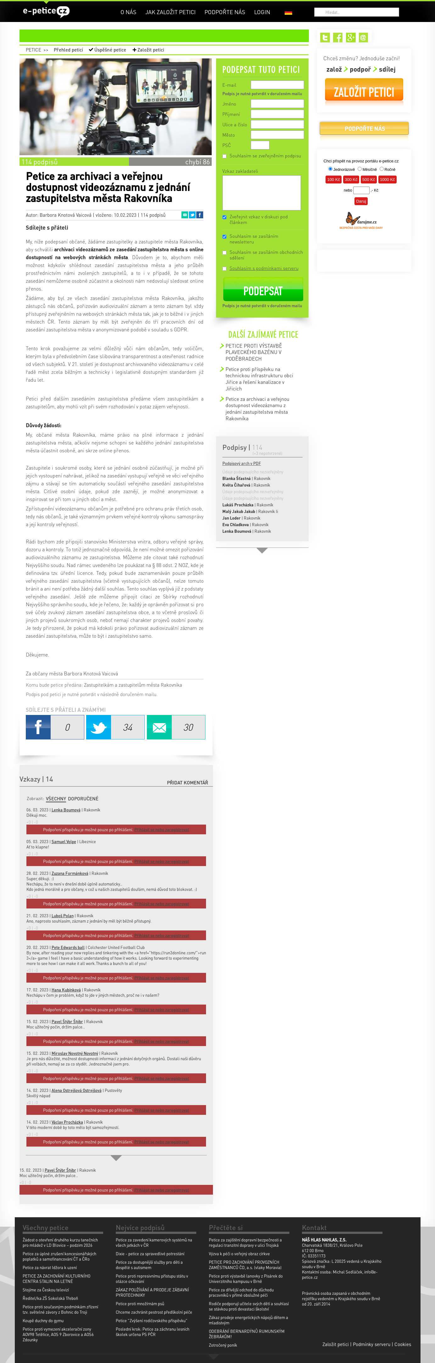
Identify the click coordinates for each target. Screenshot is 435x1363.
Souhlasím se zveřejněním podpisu (265, 155)
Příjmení (231, 114)
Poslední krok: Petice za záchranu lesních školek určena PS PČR (152, 1331)
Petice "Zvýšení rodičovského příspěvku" (151, 1320)
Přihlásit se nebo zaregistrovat (161, 1189)
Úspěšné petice (110, 49)
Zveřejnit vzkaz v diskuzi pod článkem (259, 219)
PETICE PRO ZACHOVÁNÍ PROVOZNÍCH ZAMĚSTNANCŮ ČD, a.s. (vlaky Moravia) (245, 1264)
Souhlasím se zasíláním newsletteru (254, 238)
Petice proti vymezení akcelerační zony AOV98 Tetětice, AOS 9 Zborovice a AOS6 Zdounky (58, 1334)
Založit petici (150, 49)
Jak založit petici (170, 11)
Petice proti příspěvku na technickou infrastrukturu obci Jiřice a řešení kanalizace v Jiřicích (259, 379)
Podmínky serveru (371, 1344)
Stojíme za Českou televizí (46, 1289)
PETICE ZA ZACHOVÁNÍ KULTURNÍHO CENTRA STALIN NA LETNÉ (56, 1278)
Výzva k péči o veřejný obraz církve (239, 1253)
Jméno (229, 103)
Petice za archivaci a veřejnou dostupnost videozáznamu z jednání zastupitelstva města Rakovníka (257, 408)
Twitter (192, 214)
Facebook (199, 214)
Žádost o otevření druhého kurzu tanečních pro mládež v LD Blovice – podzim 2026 (60, 1242)
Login (262, 11)
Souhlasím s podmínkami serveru (264, 268)
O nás (128, 11)
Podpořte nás (224, 11)
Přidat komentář (187, 782)
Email (184, 214)
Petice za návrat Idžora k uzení (50, 1267)
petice (168, 36)
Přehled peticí (68, 49)
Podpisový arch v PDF (241, 463)
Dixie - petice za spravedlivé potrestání (150, 1253)
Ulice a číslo (234, 124)
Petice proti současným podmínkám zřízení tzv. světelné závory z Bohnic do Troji (60, 1309)
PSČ (226, 145)
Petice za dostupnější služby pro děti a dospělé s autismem (149, 1264)
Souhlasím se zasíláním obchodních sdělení (266, 254)
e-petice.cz (46, 12)
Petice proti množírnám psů (140, 1303)
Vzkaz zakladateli (240, 171)
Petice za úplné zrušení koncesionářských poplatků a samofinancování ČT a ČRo (59, 1256)
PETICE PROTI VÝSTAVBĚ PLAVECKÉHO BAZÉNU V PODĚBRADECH (254, 352)
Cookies (402, 1344)
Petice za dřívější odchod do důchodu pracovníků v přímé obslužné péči (241, 1292)
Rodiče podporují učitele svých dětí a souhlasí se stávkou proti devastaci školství (249, 1306)
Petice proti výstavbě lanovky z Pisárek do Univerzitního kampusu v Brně (246, 1278)
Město (228, 135)
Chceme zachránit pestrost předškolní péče (154, 1312)
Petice (33, 49)
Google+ (351, 37)
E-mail (229, 85)
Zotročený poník (223, 1345)
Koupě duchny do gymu (43, 1320)
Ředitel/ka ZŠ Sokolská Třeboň (50, 1298)
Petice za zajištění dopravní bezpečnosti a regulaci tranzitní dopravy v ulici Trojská (245, 1242)
